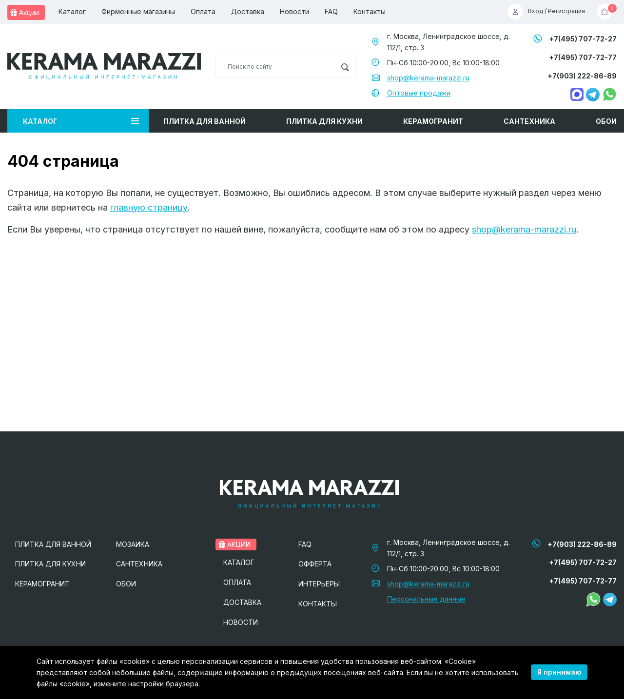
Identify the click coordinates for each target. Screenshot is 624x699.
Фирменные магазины (138, 11)
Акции (24, 12)
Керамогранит (433, 121)
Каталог (72, 11)
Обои (606, 121)
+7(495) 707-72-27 (583, 39)
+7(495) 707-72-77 (583, 57)
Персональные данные (426, 599)
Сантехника (529, 121)
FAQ (331, 11)
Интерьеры (319, 584)
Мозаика (132, 544)
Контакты (369, 11)
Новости (294, 11)
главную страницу (149, 207)
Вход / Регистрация (546, 11)
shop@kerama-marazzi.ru (428, 78)
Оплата (203, 11)
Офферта (315, 564)
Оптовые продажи (418, 93)
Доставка (247, 11)
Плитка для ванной (204, 121)
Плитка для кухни (324, 121)
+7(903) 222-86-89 (582, 76)
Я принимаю (559, 672)
